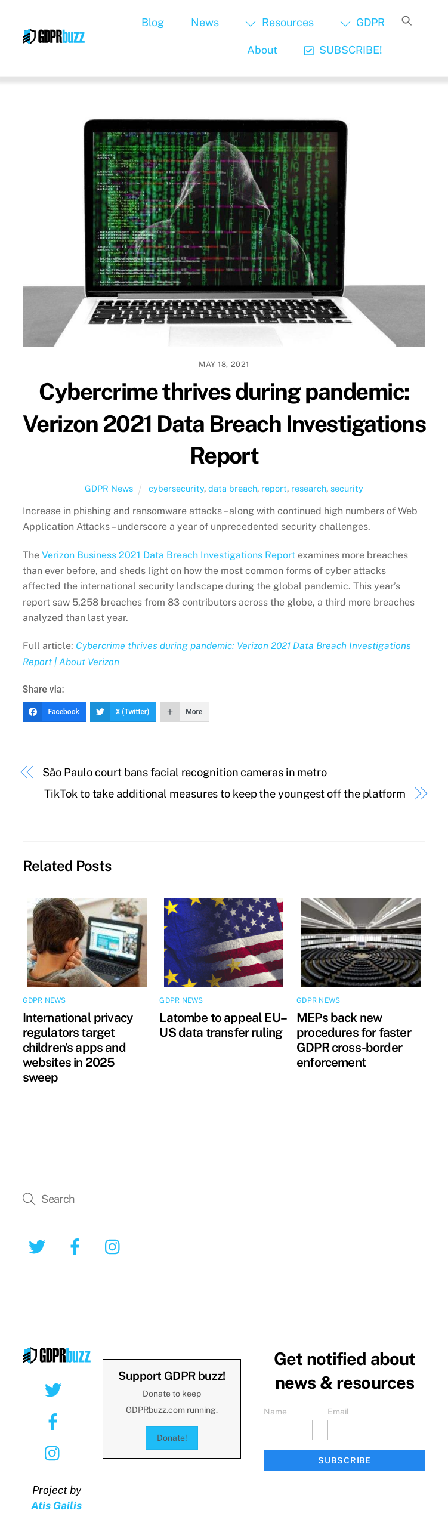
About (262, 50)
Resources (279, 22)
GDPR (362, 22)
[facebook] (77, 1246)
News (205, 22)
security (346, 488)
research (308, 488)
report (274, 488)
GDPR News (109, 488)
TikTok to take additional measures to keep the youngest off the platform (224, 793)
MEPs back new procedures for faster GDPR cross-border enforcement (353, 1040)
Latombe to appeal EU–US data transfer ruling (223, 1025)
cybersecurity (176, 488)
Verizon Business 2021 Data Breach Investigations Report (168, 555)
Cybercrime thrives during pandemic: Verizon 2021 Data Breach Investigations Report (224, 424)
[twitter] (39, 1246)
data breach (232, 488)
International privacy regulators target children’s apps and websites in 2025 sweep (78, 1047)
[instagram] (115, 1246)
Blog (152, 22)
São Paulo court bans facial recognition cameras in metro (184, 772)
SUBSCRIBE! (343, 50)
